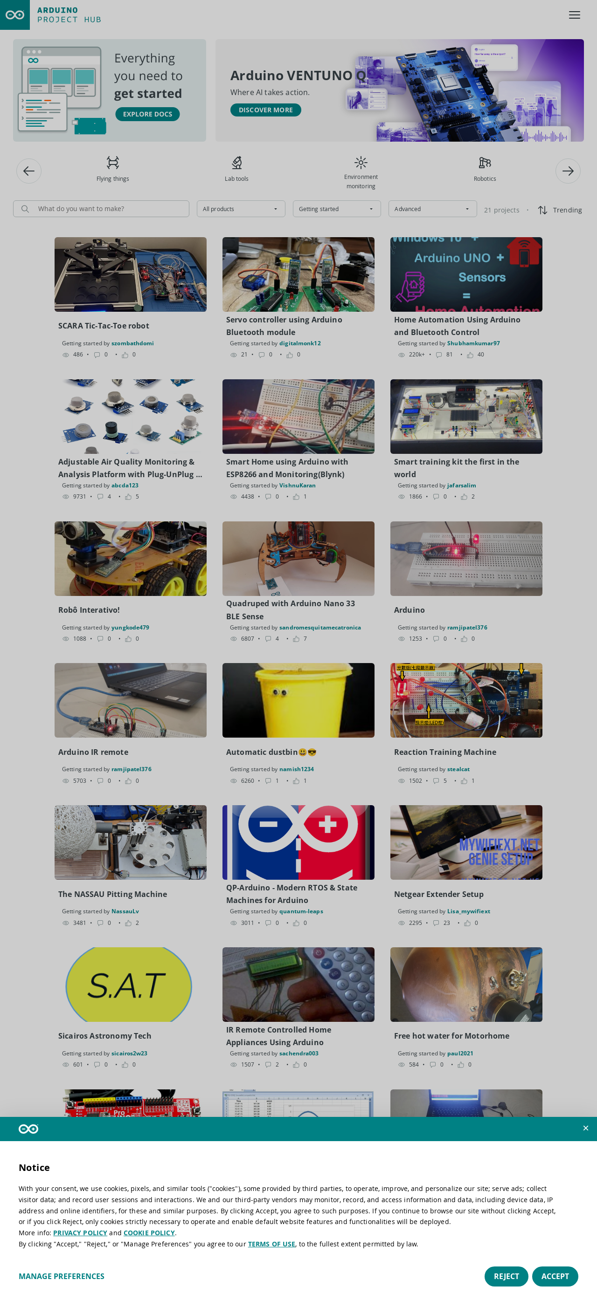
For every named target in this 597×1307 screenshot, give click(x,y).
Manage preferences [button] (61, 1276)
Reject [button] (506, 1276)
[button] (586, 1128)
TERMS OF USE (272, 1243)
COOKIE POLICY (149, 1232)
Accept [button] (555, 1276)
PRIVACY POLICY (80, 1232)
